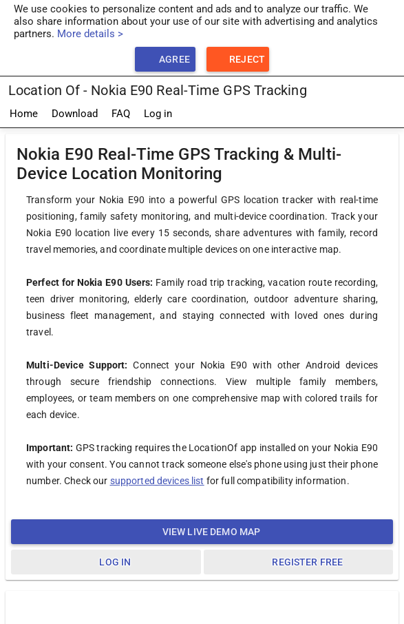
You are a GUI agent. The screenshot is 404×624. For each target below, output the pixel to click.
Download (75, 113)
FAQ (120, 113)
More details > (90, 34)
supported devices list (157, 480)
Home (24, 113)
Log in (158, 113)
